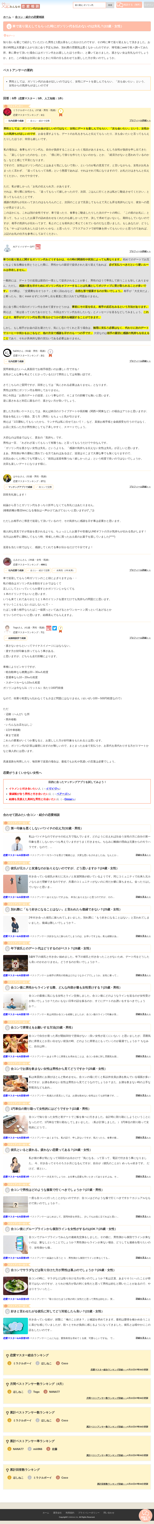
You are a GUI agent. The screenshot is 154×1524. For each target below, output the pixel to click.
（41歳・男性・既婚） (29, 627)
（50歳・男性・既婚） (30, 351)
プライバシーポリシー (89, 1513)
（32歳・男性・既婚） (30, 476)
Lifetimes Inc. (73, 1517)
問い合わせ (109, 1513)
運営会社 (57, 1513)
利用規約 (70, 1513)
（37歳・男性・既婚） (35, 110)
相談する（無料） (129, 4)
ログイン (149, 4)
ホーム (46, 1513)
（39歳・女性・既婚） (31, 559)
